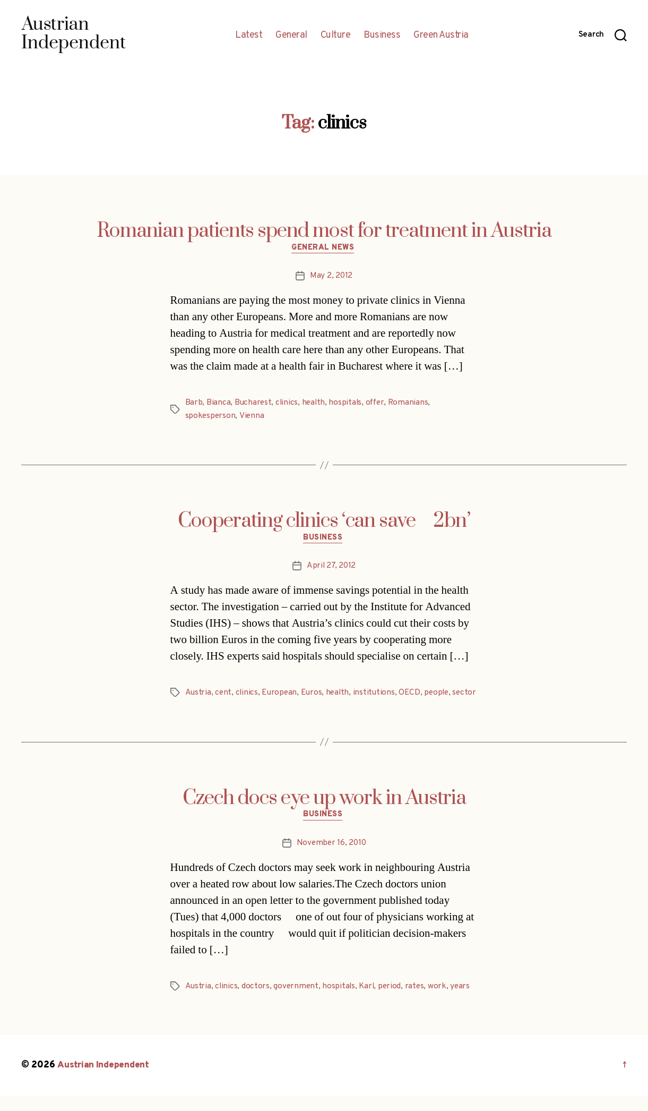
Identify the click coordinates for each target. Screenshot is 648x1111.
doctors (257, 1002)
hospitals (348, 404)
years (465, 1002)
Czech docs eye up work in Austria (324, 812)
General (291, 35)
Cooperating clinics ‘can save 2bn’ (324, 522)
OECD (414, 694)
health (315, 404)
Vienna (252, 417)
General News (324, 249)
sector (197, 707)
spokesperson (211, 417)
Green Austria (441, 35)
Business (382, 35)
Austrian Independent (104, 1081)
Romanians (412, 404)
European (281, 694)
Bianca (218, 404)
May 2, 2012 (330, 277)
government (297, 1002)
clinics (288, 404)
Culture (336, 35)
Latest (248, 35)
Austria (198, 694)
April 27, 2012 (331, 568)
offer (378, 404)
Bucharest (254, 404)
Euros (314, 694)
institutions (378, 694)
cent (223, 694)
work (441, 1002)
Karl (369, 1002)
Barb (194, 404)
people (441, 694)
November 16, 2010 (331, 858)
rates (418, 1002)
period (393, 1002)
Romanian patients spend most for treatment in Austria (324, 231)
